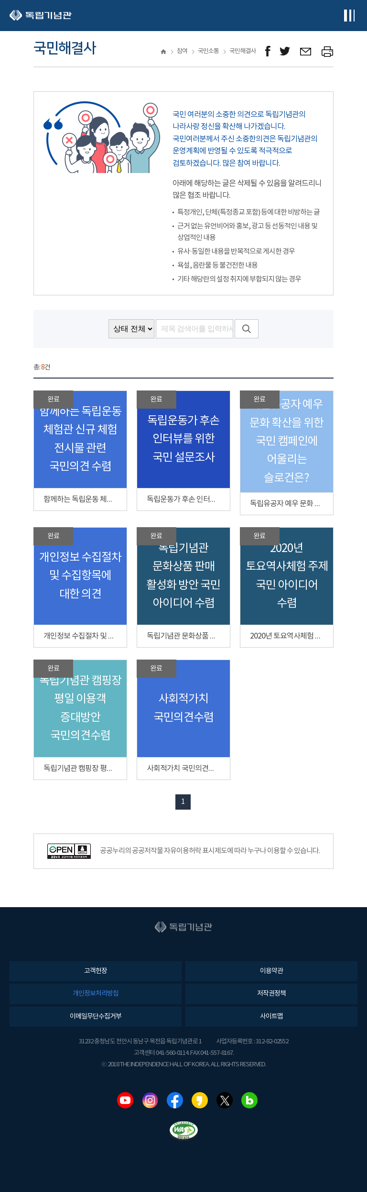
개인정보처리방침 (96, 993)
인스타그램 (150, 1100)
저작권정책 (271, 993)
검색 (247, 328)
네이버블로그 (249, 1100)
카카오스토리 (200, 1100)
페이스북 (175, 1100)
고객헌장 (95, 971)
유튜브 (125, 1100)
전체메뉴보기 (349, 15)
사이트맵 (271, 1016)
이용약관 (271, 971)
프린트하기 (328, 51)
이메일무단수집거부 (95, 1016)
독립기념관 (41, 15)
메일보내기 (306, 51)
